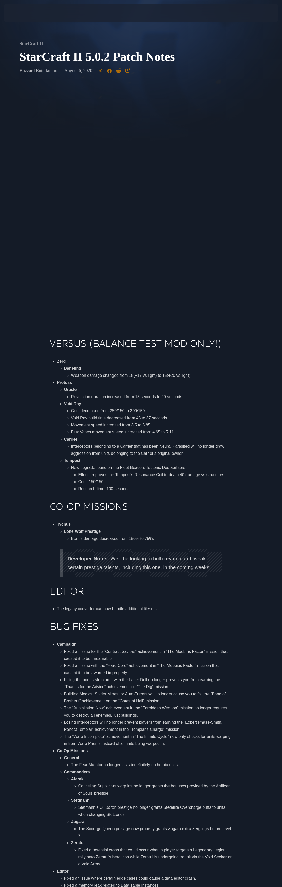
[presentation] (19, 13)
